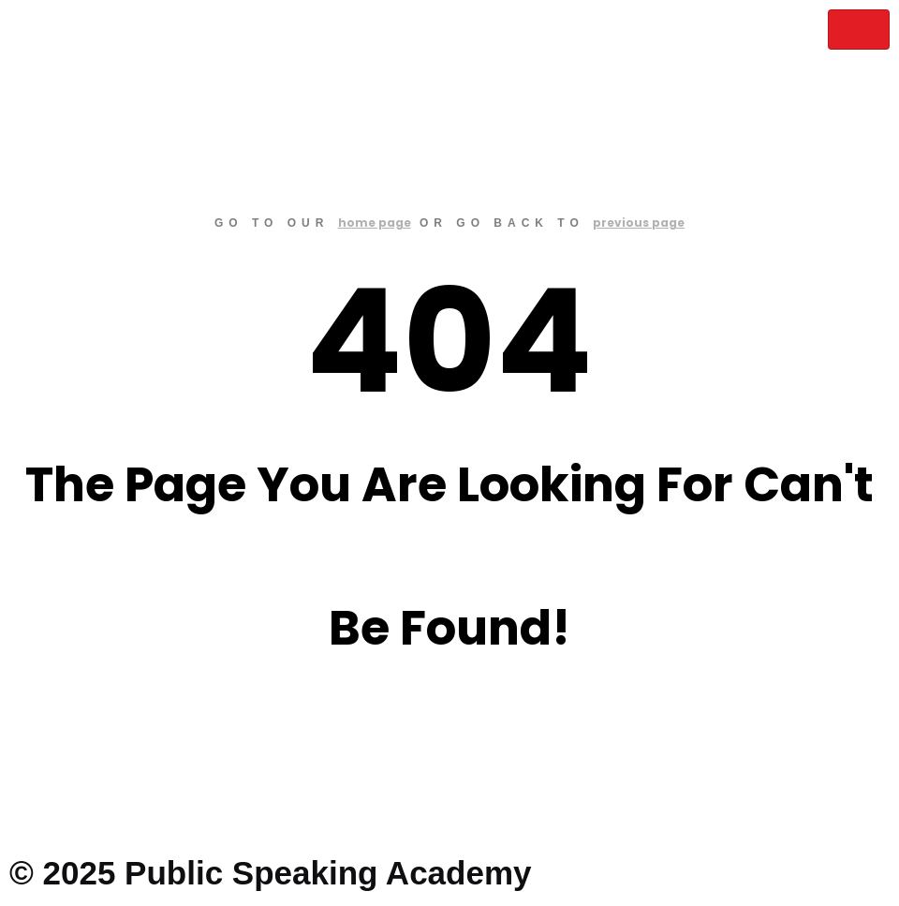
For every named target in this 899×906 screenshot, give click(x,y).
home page (374, 222)
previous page (639, 222)
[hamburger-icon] (859, 29)
